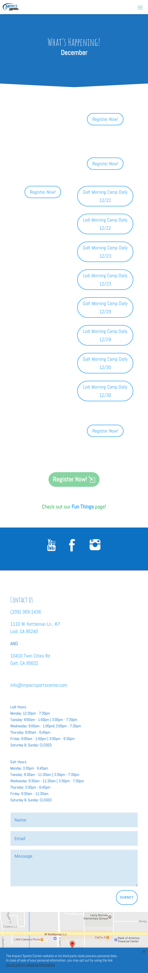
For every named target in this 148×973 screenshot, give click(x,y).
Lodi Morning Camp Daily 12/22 (105, 224)
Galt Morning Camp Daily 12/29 (105, 307)
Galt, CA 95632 (24, 663)
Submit (127, 897)
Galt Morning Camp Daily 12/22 (105, 196)
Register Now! (105, 119)
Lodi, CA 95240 (24, 631)
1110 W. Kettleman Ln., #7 (35, 624)
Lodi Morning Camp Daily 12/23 (105, 279)
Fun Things (83, 506)
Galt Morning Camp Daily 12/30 (105, 363)
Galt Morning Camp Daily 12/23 (105, 251)
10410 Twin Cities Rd (30, 656)
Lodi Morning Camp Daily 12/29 (105, 335)
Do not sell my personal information (30, 964)
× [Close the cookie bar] (144, 951)
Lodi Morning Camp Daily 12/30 (105, 391)
